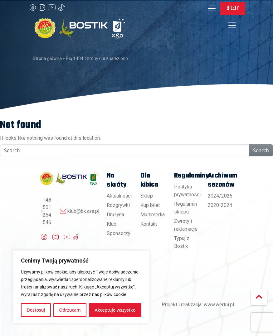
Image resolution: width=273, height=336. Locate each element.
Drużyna (115, 215)
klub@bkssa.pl (83, 211)
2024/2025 (220, 196)
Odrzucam (69, 310)
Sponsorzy (118, 233)
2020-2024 (220, 205)
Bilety (233, 8)
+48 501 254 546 (47, 211)
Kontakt (148, 224)
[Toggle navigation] (211, 8)
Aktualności (119, 196)
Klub (111, 224)
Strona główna (47, 58)
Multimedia (152, 215)
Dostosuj (36, 310)
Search (261, 150)
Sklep (146, 196)
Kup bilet (150, 205)
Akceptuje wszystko (115, 310)
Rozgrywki (118, 205)
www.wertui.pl (219, 305)
